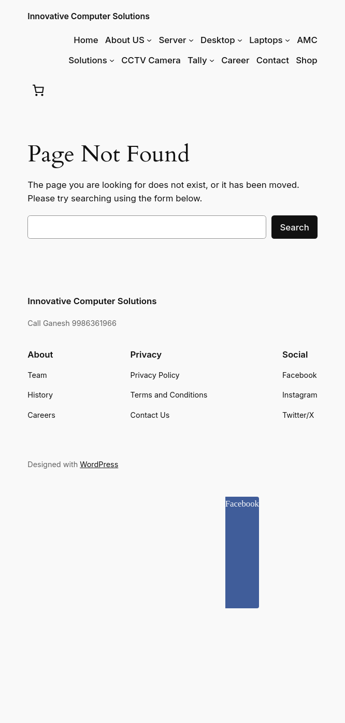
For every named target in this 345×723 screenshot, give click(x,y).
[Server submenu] (191, 40)
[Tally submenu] (211, 60)
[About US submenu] (149, 40)
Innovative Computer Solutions (88, 16)
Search (294, 227)
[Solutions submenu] (111, 60)
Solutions (87, 60)
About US (125, 40)
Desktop (217, 40)
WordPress (99, 464)
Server (172, 40)
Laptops (266, 40)
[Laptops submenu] (287, 40)
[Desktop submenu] (239, 40)
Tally (197, 60)
